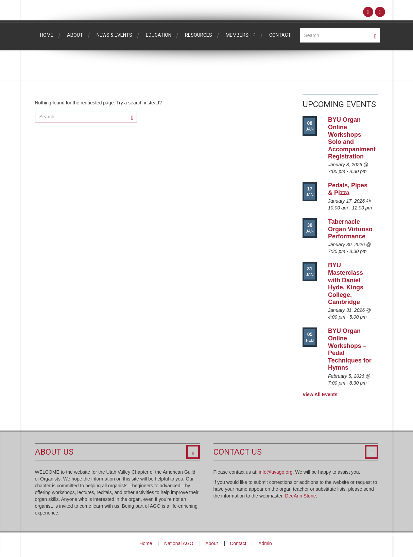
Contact (280, 35)
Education (158, 35)
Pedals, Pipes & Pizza (347, 189)
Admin (265, 543)
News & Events (114, 35)
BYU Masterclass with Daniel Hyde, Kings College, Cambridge (345, 283)
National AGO (178, 543)
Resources (198, 35)
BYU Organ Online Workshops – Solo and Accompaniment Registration (352, 138)
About (75, 35)
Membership (241, 35)
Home (46, 35)
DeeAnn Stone (300, 496)
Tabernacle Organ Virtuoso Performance (350, 229)
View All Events (320, 394)
